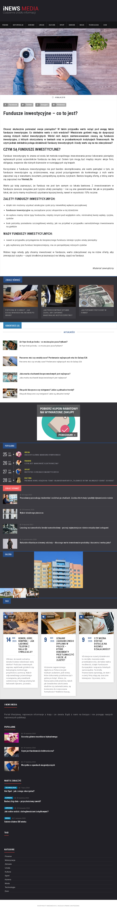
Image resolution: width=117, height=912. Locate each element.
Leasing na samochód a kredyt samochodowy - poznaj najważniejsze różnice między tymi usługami (64, 528)
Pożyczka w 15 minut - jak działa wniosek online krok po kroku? (19, 312)
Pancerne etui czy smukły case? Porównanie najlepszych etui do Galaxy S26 (53, 358)
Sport (62, 25)
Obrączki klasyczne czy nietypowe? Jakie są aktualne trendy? (46, 390)
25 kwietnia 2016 (28, 733)
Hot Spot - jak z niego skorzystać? (19, 791)
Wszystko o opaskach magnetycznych (41, 472)
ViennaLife (26, 179)
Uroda (41, 25)
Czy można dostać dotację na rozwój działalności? (102, 644)
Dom (105, 25)
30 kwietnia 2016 (22, 798)
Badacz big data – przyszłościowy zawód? (22, 801)
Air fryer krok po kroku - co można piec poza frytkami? (43, 342)
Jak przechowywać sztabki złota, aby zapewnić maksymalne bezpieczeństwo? (57, 312)
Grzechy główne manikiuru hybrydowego (42, 455)
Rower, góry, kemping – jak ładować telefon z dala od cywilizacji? (26, 645)
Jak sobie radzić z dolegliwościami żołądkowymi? (26, 811)
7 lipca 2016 (24, 788)
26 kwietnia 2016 (28, 748)
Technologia (94, 25)
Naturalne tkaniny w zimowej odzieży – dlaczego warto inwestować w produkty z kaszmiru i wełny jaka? (65, 542)
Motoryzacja (18, 25)
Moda (82, 25)
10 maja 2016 (26, 495)
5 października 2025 (28, 539)
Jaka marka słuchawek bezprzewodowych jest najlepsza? (44, 374)
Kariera (72, 25)
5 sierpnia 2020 (19, 818)
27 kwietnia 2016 (28, 762)
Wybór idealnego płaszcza (31, 513)
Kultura (52, 25)
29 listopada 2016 (22, 808)
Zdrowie (31, 25)
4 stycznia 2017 (26, 524)
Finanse (5, 25)
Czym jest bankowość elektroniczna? (41, 464)
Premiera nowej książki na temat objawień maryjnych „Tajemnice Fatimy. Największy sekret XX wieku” (69, 481)
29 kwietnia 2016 (27, 510)
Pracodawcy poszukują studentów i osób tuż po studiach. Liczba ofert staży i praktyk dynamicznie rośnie (66, 498)
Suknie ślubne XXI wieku (15, 822)
